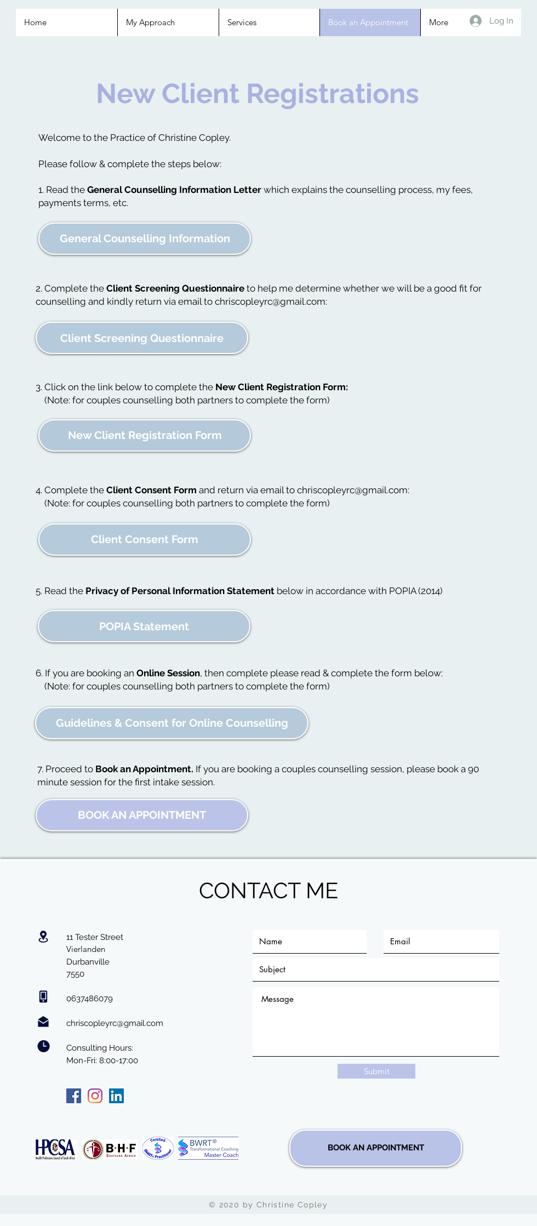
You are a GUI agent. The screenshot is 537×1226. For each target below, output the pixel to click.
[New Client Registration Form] (144, 435)
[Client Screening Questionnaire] (142, 338)
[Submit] (376, 1071)
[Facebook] (73, 1095)
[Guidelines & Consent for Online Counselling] (172, 723)
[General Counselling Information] (144, 239)
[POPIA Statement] (144, 626)
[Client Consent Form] (144, 539)
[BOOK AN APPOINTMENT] (142, 815)
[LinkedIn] (116, 1095)
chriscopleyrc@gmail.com (270, 301)
